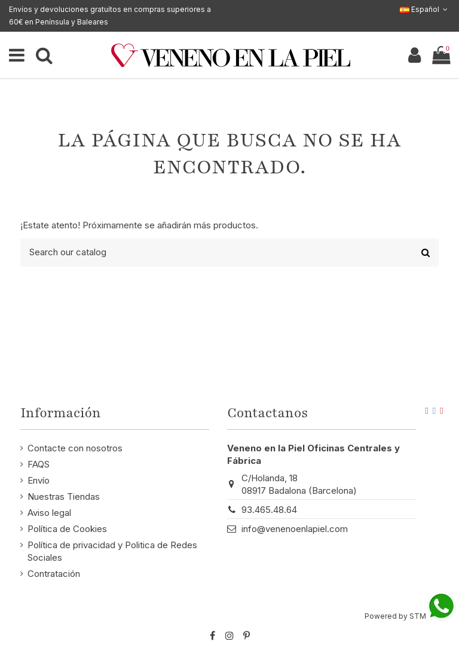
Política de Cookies (67, 528)
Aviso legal (49, 512)
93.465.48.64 (269, 509)
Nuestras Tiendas (63, 496)
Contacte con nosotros (75, 448)
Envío (38, 480)
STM (417, 616)
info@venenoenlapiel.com (294, 528)
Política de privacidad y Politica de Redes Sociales (112, 551)
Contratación (53, 573)
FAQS (38, 464)
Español (425, 9)
